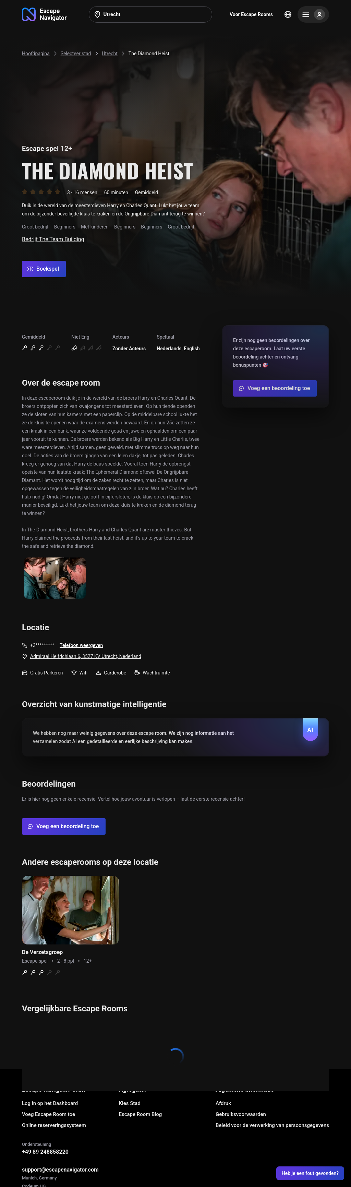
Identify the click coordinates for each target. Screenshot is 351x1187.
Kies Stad (130, 1103)
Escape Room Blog (140, 1114)
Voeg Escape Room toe (48, 1114)
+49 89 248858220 (45, 1152)
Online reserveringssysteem (54, 1125)
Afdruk (223, 1103)
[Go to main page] (44, 14)
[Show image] (55, 578)
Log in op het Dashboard (50, 1103)
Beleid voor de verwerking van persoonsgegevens (272, 1125)
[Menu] (313, 14)
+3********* (42, 645)
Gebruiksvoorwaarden (241, 1114)
